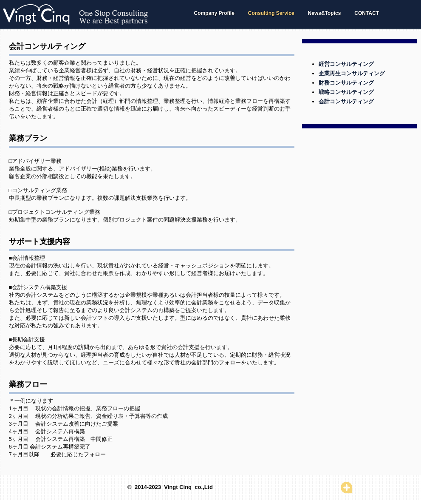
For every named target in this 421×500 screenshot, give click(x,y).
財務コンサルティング (346, 83)
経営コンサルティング (346, 64)
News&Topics (324, 13)
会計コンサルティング (346, 101)
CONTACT (366, 13)
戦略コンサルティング (346, 92)
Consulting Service (271, 13)
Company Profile (214, 13)
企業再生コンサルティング (352, 73)
